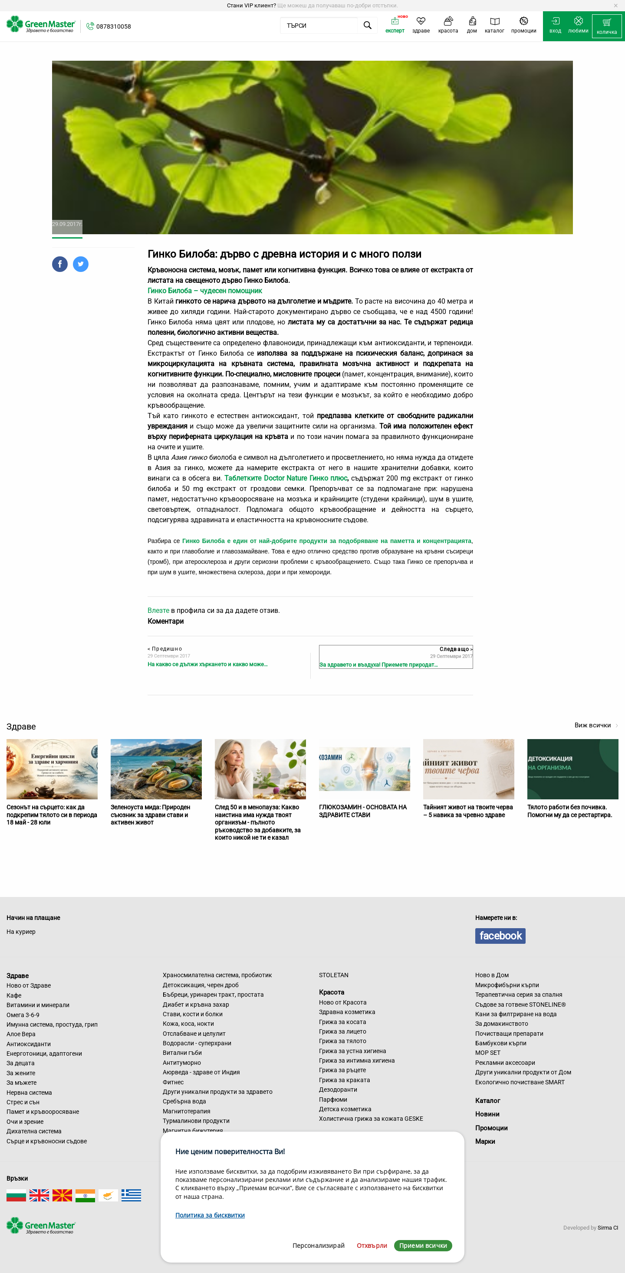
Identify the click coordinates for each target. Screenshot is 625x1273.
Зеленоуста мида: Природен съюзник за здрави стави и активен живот (150, 815)
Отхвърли (372, 1245)
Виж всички (596, 725)
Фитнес (173, 1082)
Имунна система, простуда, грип (52, 1024)
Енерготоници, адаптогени (44, 1053)
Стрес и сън (23, 1102)
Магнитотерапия (187, 1111)
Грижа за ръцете (342, 1070)
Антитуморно (182, 1062)
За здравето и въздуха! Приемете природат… (378, 664)
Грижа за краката (344, 1080)
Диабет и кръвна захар (196, 1004)
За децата (21, 1063)
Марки (485, 1141)
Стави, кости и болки (193, 1014)
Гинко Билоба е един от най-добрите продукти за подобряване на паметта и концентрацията (326, 540)
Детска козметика (345, 1109)
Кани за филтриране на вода (516, 1014)
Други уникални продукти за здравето (218, 1091)
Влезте (158, 610)
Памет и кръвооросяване (43, 1111)
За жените (21, 1073)
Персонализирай (319, 1245)
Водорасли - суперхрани (197, 1043)
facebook (500, 936)
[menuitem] (607, 26)
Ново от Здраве (29, 985)
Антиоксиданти (29, 1044)
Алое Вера (21, 1034)
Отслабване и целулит (194, 1033)
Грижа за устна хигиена (352, 1050)
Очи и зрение (25, 1121)
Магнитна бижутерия (193, 1130)
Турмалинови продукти (196, 1120)
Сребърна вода (184, 1101)
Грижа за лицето (342, 1031)
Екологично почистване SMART (520, 1082)
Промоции (491, 1128)
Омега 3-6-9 (23, 1014)
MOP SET (487, 1052)
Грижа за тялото (342, 1040)
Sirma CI (608, 1227)
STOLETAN (334, 975)
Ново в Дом (492, 975)
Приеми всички (423, 1245)
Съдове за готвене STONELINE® (520, 1004)
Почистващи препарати (509, 1033)
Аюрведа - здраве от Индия (201, 1072)
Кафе (14, 995)
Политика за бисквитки (210, 1215)
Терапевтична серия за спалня (518, 994)
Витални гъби (182, 1052)
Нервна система (29, 1092)
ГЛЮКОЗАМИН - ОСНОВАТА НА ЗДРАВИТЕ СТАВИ (363, 811)
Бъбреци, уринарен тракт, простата (213, 994)
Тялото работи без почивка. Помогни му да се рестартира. (569, 811)
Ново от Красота (343, 1002)
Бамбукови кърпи (500, 1043)
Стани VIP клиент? (251, 5)
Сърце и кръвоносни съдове (47, 1141)
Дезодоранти (338, 1089)
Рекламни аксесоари (505, 1062)
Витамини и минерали (38, 1004)
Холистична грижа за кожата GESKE (371, 1118)
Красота (331, 992)
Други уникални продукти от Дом (523, 1072)
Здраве (18, 975)
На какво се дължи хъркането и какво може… (208, 664)
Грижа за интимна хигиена (357, 1060)
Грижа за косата (342, 1021)
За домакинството (501, 1023)
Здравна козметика (347, 1011)
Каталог (487, 1101)
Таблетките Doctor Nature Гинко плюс (285, 478)
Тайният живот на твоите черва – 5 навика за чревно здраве (468, 811)
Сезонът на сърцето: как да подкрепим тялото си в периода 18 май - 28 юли (52, 815)
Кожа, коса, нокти (188, 1023)
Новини (487, 1114)
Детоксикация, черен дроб (201, 985)
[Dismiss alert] (615, 6)
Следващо (456, 649)
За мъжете (21, 1082)
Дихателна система (34, 1131)
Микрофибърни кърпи (507, 985)
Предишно (165, 649)
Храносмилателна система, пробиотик (217, 975)
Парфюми (333, 1099)
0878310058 (113, 26)
